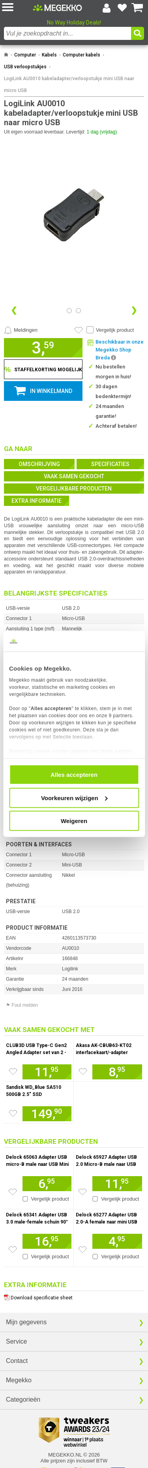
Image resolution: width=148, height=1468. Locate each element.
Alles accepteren (74, 774)
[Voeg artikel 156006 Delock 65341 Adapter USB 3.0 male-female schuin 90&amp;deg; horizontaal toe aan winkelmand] (47, 1241)
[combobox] (67, 33)
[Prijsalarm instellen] (20, 330)
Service (16, 1341)
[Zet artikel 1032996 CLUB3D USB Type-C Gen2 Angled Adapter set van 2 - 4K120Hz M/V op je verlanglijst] (13, 1071)
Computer (25, 55)
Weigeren (74, 821)
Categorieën (23, 1399)
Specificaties (110, 464)
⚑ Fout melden (22, 1005)
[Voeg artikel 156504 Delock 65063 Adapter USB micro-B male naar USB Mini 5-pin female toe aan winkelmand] (47, 1183)
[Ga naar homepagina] (57, 7)
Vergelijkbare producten (74, 488)
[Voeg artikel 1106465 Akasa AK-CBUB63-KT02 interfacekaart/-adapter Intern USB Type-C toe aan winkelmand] (117, 1071)
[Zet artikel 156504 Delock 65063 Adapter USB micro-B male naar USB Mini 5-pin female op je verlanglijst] (13, 1192)
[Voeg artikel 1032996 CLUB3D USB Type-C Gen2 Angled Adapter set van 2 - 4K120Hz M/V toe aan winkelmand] (47, 1071)
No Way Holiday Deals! (74, 22)
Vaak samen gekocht (74, 476)
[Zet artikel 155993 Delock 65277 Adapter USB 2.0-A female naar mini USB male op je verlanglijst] (82, 1250)
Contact (17, 1360)
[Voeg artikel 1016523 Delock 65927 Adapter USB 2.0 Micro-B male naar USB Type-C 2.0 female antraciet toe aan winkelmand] (117, 1183)
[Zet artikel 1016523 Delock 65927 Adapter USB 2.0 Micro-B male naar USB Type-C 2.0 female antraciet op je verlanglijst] (82, 1192)
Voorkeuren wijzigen (74, 797)
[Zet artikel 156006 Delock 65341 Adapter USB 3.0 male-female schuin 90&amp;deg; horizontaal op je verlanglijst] (13, 1250)
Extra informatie (36, 501)
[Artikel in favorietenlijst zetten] (78, 330)
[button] (17, 7)
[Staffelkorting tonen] (43, 369)
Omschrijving (39, 464)
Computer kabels (81, 55)
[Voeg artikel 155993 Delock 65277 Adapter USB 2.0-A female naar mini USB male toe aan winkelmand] (117, 1241)
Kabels (49, 55)
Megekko (19, 1380)
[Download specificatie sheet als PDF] (74, 1296)
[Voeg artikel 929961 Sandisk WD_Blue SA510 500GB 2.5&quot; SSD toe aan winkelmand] (47, 1113)
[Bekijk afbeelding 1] (78, 310)
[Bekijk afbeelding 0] (69, 310)
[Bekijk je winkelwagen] (137, 8)
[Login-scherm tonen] (106, 8)
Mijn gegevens (26, 1322)
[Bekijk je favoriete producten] (122, 8)
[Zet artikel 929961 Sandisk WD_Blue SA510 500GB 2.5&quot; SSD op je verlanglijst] (13, 1113)
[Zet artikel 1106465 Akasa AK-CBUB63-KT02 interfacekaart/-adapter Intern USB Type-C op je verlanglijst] (83, 1071)
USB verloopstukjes (25, 67)
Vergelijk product (115, 330)
